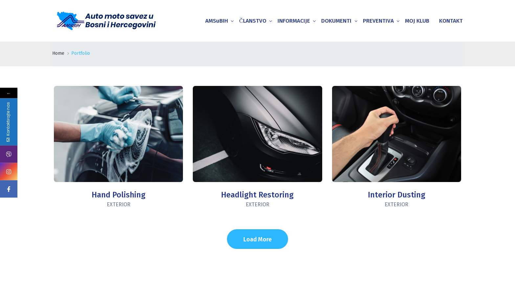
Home (58, 53)
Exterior (118, 204)
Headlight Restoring (257, 194)
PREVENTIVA (378, 20)
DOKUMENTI (336, 20)
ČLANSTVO (252, 20)
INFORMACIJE (294, 20)
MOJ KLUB (417, 20)
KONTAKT (451, 20)
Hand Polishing (119, 194)
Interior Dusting (396, 194)
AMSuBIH (216, 20)
